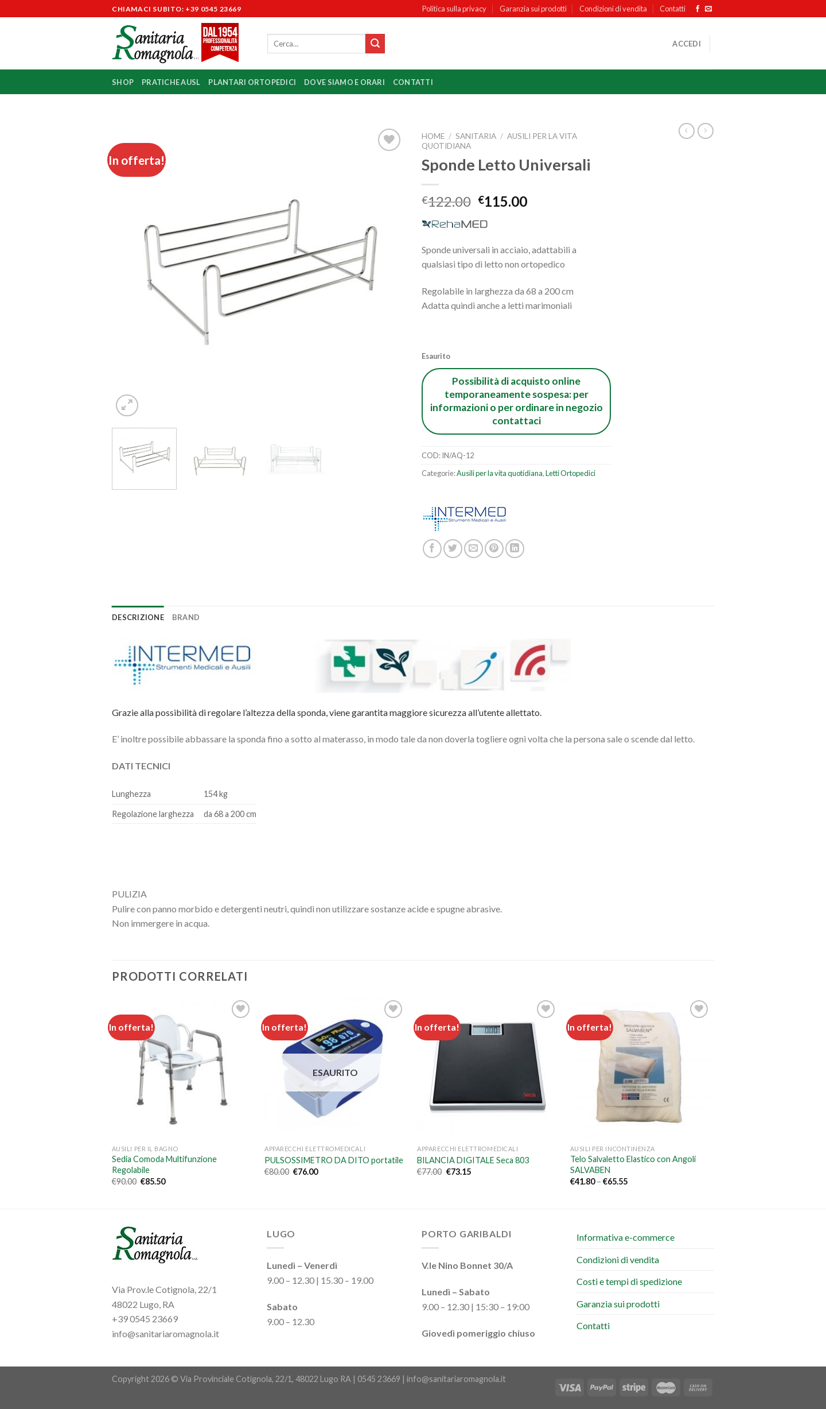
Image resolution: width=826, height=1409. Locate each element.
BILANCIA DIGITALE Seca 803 (473, 1160)
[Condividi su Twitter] (452, 548)
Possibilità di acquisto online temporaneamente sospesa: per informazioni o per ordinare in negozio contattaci (516, 401)
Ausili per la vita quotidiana (500, 473)
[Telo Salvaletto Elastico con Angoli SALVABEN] (641, 1068)
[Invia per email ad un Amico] (473, 548)
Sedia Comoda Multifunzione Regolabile (164, 1164)
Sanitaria (475, 136)
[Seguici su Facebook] (697, 9)
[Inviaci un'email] (708, 9)
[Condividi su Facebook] (432, 548)
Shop (123, 82)
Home (433, 136)
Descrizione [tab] (138, 617)
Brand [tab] (186, 617)
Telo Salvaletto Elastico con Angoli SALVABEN (633, 1164)
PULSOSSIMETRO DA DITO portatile (333, 1160)
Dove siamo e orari (344, 82)
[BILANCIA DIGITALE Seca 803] (488, 1068)
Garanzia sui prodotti (533, 8)
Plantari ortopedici (252, 82)
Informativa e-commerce (625, 1237)
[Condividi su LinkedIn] (514, 548)
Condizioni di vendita (613, 8)
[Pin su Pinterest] (494, 548)
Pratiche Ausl (171, 82)
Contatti (672, 8)
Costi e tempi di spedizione (629, 1281)
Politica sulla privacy (454, 8)
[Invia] (375, 43)
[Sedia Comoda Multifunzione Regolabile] (183, 1068)
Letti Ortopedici (570, 473)
